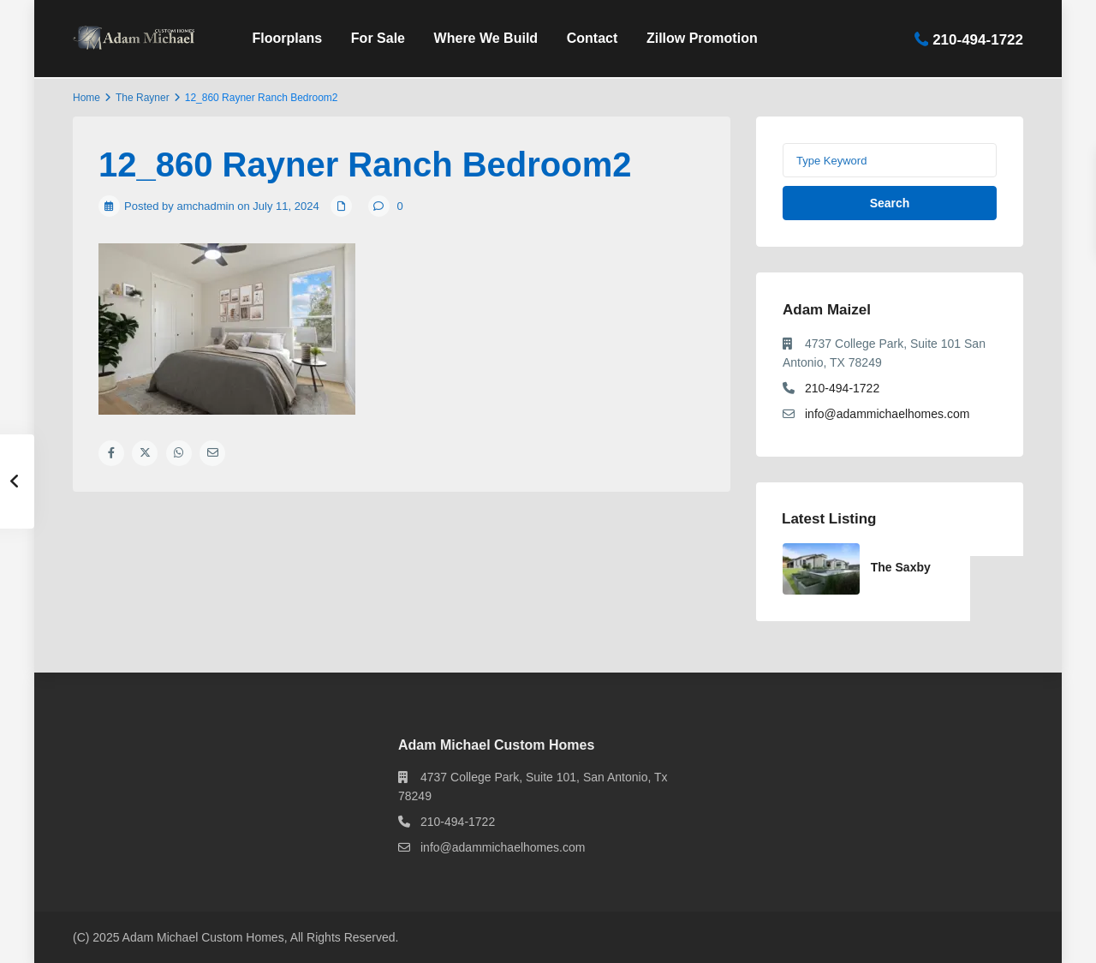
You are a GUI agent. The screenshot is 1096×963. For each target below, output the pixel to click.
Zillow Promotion (702, 38)
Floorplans (287, 38)
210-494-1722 (977, 39)
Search (890, 203)
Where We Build (486, 38)
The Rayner (143, 98)
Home (86, 98)
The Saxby (901, 567)
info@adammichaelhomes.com (887, 414)
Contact (592, 38)
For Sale (378, 38)
